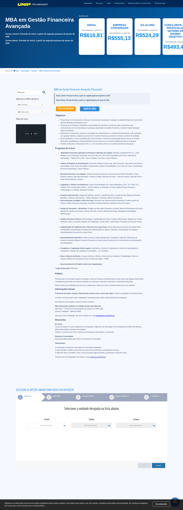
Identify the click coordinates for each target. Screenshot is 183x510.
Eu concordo (161, 504)
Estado (46, 419)
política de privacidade (119, 503)
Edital (108, 3)
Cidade (91, 419)
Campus (136, 419)
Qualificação (88, 396)
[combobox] (31, 92)
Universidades (88, 3)
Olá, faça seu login (160, 3)
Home (16, 71)
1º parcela (155, 396)
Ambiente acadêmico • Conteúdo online (139, 3)
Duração (57, 396)
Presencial (34, 71)
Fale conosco (99, 3)
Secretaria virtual (119, 3)
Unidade (23, 396)
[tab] (28, 397)
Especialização (25, 71)
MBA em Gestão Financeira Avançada (49, 71)
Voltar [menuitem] (144, 466)
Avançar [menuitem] (158, 466)
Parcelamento (122, 396)
